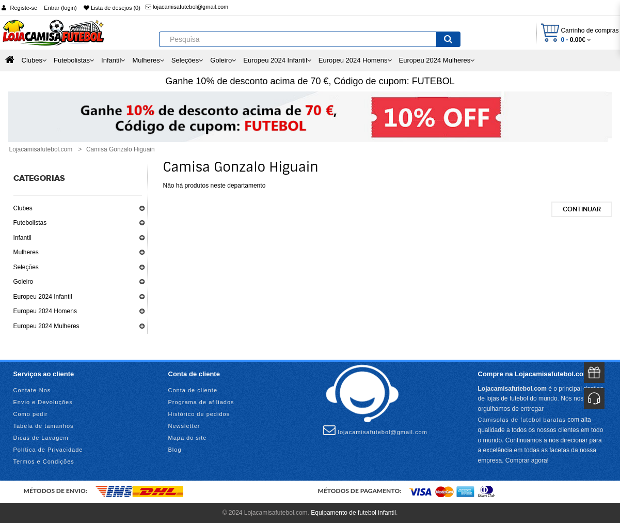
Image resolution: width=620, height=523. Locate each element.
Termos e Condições (43, 461)
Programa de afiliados (201, 402)
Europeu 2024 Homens (45, 311)
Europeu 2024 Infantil (42, 296)
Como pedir (30, 414)
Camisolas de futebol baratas (522, 420)
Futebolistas (30, 222)
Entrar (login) (60, 8)
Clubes (23, 208)
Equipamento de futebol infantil (353, 512)
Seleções (26, 267)
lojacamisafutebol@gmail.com (187, 7)
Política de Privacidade (48, 450)
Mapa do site (187, 438)
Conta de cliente (193, 390)
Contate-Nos (32, 390)
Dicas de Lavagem (41, 438)
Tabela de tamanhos (43, 426)
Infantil (22, 237)
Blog (175, 450)
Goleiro (23, 281)
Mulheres (26, 252)
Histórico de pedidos (199, 414)
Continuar (582, 209)
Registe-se (24, 8)
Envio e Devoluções (43, 402)
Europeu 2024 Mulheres (46, 326)
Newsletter (184, 426)
